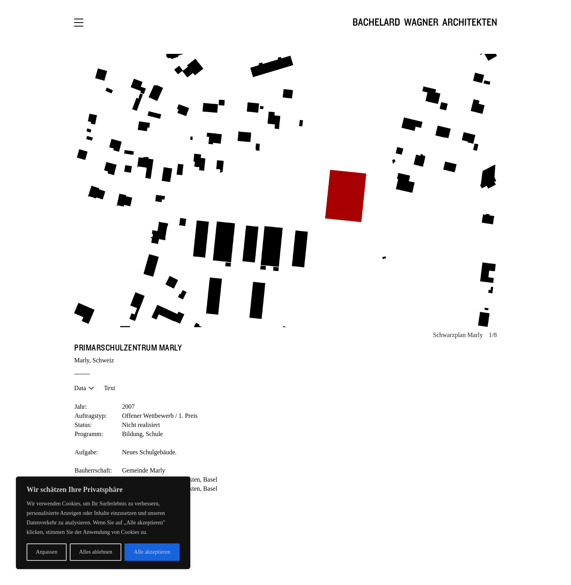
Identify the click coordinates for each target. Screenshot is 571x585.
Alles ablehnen (95, 552)
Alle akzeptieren (152, 552)
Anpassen (46, 552)
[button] (180, 190)
